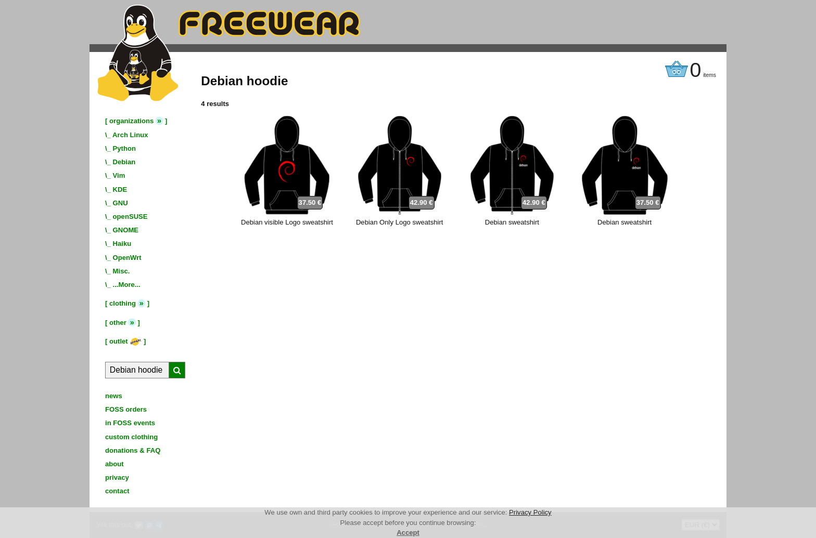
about (114, 464)
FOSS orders (126, 409)
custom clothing (131, 437)
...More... (127, 284)
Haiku (122, 243)
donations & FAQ (132, 450)
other (117, 322)
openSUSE (130, 216)
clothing (122, 303)
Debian (124, 162)
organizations (131, 121)
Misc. (121, 271)
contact (117, 491)
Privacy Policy (530, 512)
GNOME (126, 230)
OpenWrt (127, 257)
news (113, 396)
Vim (119, 175)
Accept (408, 532)
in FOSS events (130, 423)
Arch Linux (130, 135)
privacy (117, 477)
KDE (120, 189)
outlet (125, 341)
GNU (120, 203)
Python (124, 148)
